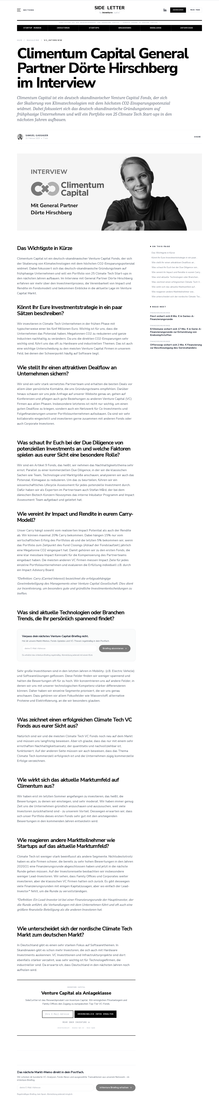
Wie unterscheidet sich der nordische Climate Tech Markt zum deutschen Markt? (176, 296)
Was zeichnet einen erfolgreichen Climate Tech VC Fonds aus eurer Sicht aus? (176, 282)
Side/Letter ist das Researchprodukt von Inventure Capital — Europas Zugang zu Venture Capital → (109, 23)
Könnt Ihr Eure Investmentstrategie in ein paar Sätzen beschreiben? (174, 257)
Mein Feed (195, 10)
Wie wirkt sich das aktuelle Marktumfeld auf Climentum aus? (173, 286)
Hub (19, 40)
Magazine (33, 40)
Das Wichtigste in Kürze (163, 252)
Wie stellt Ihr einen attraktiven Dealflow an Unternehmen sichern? (173, 262)
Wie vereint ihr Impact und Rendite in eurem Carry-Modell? (176, 272)
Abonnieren (178, 10)
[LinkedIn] (165, 10)
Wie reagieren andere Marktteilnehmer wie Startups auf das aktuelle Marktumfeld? (172, 291)
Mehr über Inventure (76, 1022)
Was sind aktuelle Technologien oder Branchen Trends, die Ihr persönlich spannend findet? (175, 277)
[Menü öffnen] (25, 10)
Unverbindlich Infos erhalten (95, 1014)
